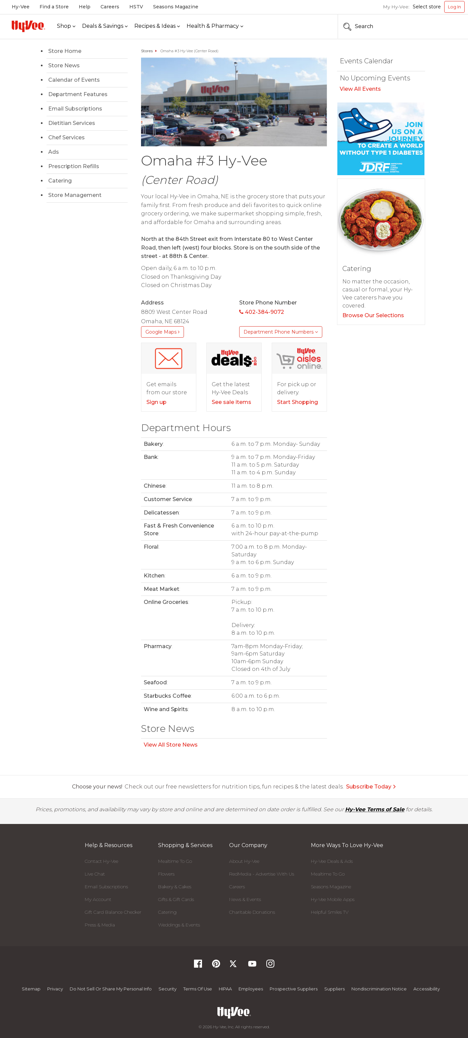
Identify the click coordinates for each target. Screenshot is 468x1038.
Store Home (64, 51)
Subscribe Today (371, 786)
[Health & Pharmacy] (215, 26)
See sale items (231, 402)
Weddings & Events (179, 925)
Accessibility (426, 988)
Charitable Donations (252, 912)
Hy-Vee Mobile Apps (332, 899)
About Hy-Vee (244, 861)
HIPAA (225, 988)
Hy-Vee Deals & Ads (332, 861)
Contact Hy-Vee (101, 861)
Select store (427, 7)
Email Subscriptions (75, 109)
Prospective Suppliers (294, 988)
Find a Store (54, 7)
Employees (251, 988)
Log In (454, 6)
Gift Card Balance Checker (113, 912)
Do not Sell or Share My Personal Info (111, 988)
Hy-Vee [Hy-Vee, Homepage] (20, 7)
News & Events (245, 899)
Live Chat (95, 874)
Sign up (156, 402)
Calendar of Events (74, 80)
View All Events (360, 89)
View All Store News (171, 745)
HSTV (136, 7)
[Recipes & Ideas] (157, 26)
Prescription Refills (73, 166)
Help (84, 7)
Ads (53, 152)
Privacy (55, 988)
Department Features (78, 94)
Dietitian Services (71, 123)
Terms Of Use (197, 988)
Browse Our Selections (373, 315)
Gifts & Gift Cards (176, 899)
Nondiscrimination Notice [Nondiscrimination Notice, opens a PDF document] (379, 988)
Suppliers (334, 988)
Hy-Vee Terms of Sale (374, 809)
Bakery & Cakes (174, 887)
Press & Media (100, 925)
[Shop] (66, 26)
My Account (98, 899)
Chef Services (66, 137)
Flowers (166, 874)
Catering (60, 181)
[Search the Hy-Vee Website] (444, 26)
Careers (110, 7)
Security (167, 988)
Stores (147, 51)
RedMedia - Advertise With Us (261, 874)
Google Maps (162, 332)
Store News (64, 65)
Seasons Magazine (175, 7)
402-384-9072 (261, 312)
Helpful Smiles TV (329, 912)
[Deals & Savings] (105, 26)
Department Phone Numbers (281, 332)
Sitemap (31, 988)
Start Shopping (297, 402)
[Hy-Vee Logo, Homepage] (28, 26)
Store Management (75, 195)
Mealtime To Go (175, 861)
